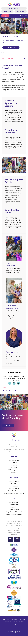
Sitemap (14, 624)
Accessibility (22, 619)
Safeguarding (7, 11)
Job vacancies (14, 462)
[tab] (5, 53)
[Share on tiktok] (9, 440)
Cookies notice (7, 621)
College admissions (14, 504)
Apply (5, 15)
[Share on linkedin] (16, 440)
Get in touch (11, 48)
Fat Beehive (20, 632)
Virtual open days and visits (12, 306)
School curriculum (10, 264)
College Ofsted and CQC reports (14, 512)
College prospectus (14, 509)
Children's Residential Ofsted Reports (14, 493)
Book (8, 425)
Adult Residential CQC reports (14, 514)
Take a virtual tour (14, 460)
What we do (6, 619)
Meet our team (12, 352)
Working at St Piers (14, 8)
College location (14, 507)
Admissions (14, 483)
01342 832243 (14, 446)
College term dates (14, 502)
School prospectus (14, 488)
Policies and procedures (14, 470)
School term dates (14, 481)
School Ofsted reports (14, 491)
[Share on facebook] (9, 383)
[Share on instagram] (14, 383)
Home (7, 52)
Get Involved (20, 11)
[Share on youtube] (18, 383)
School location (14, 486)
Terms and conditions (18, 621)
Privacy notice (14, 619)
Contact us (14, 465)
